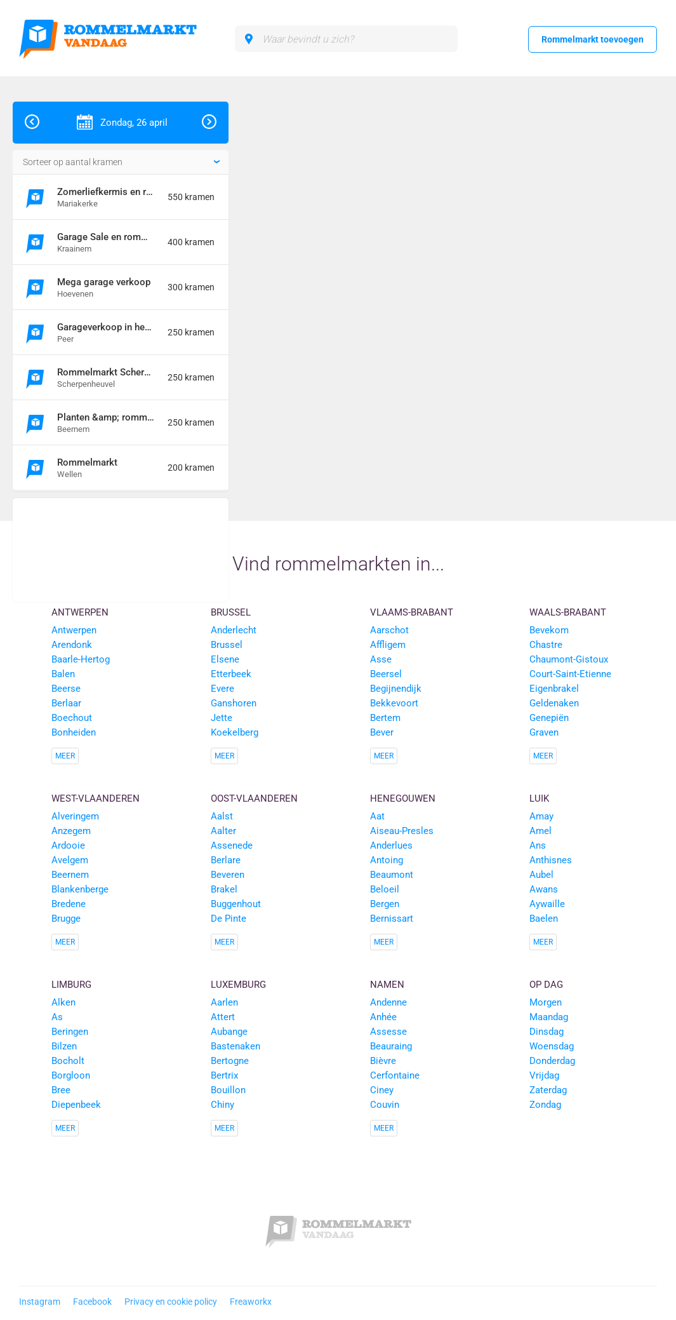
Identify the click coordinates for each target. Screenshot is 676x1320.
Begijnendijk (395, 688)
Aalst (222, 816)
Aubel (541, 874)
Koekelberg (234, 732)
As (57, 1017)
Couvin (384, 1104)
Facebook (92, 1301)
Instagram (39, 1301)
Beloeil (384, 889)
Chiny (222, 1104)
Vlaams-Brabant (411, 612)
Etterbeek (231, 674)
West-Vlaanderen (95, 798)
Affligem (388, 644)
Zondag (545, 1104)
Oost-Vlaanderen (254, 798)
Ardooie (68, 845)
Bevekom (549, 630)
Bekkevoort (394, 703)
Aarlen (224, 1002)
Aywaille (547, 904)
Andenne (388, 1002)
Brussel (231, 612)
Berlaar (66, 703)
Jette (221, 718)
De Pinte (228, 918)
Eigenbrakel (554, 688)
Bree (60, 1090)
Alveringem (75, 816)
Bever (382, 732)
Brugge (66, 918)
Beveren (227, 874)
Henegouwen (402, 798)
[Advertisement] (121, 549)
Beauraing (391, 1046)
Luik (539, 798)
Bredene (68, 904)
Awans (543, 889)
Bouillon (228, 1090)
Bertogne (230, 1061)
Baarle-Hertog (80, 659)
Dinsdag (546, 1031)
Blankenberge (80, 889)
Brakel (224, 889)
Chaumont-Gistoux (568, 659)
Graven (544, 732)
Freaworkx (251, 1301)
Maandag (548, 1017)
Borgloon (70, 1075)
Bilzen (64, 1046)
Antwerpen (80, 612)
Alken (63, 1002)
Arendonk (71, 644)
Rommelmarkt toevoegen (592, 39)
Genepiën (549, 718)
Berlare (226, 860)
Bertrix (224, 1075)
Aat (377, 816)
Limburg (71, 984)
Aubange (229, 1031)
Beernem (70, 874)
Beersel (386, 674)
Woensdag (551, 1046)
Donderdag (552, 1061)
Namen (387, 984)
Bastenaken (235, 1046)
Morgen (545, 1002)
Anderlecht (233, 630)
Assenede (232, 845)
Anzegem (71, 831)
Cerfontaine (395, 1075)
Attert (223, 1017)
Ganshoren (233, 703)
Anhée (383, 1017)
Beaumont (391, 874)
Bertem (385, 718)
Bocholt (67, 1061)
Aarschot (389, 630)
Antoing (386, 860)
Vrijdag (544, 1075)
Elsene (225, 659)
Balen (63, 674)
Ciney (382, 1090)
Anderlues (391, 845)
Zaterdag (548, 1090)
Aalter (223, 831)
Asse (381, 659)
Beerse (66, 688)
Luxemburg (238, 984)
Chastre (545, 644)
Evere (222, 688)
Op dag (546, 984)
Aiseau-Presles (402, 831)
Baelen (543, 918)
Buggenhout (236, 904)
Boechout (71, 718)
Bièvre (383, 1061)
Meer (65, 755)
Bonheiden (73, 732)
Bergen (384, 904)
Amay (541, 816)
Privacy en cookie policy (170, 1301)
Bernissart (391, 918)
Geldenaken (554, 703)
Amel (540, 831)
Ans (537, 845)
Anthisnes (550, 860)
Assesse (388, 1031)
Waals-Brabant (567, 612)
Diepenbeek (76, 1104)
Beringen (69, 1031)
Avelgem (69, 860)
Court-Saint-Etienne (570, 674)
